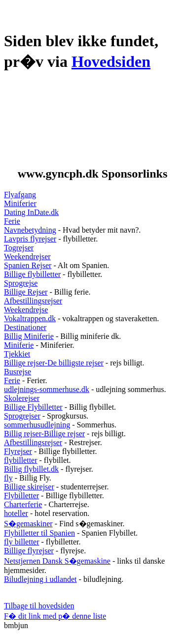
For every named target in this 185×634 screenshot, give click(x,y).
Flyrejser (18, 451)
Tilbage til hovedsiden (39, 606)
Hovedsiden (111, 61)
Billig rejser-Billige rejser (44, 433)
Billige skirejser (29, 487)
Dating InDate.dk (31, 212)
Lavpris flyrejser (30, 239)
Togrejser (19, 247)
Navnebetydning (30, 230)
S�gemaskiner (28, 523)
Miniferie (19, 345)
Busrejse (17, 371)
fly (8, 478)
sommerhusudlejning (37, 425)
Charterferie (23, 504)
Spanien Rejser (27, 265)
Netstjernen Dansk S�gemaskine (57, 561)
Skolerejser (21, 398)
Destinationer (25, 327)
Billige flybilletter (32, 274)
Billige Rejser (25, 292)
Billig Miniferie (29, 336)
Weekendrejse (26, 309)
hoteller (16, 513)
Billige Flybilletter (33, 407)
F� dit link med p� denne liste (55, 616)
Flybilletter (21, 495)
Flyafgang (20, 194)
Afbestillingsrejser (33, 301)
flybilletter (20, 460)
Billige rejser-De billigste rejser (54, 363)
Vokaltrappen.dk (30, 318)
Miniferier (20, 203)
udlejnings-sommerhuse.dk (46, 389)
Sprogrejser (22, 416)
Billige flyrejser (29, 550)
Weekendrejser (27, 256)
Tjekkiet (17, 354)
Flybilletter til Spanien (39, 533)
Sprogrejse (20, 283)
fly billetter (21, 542)
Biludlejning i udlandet (40, 579)
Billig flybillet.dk (31, 469)
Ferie (12, 221)
